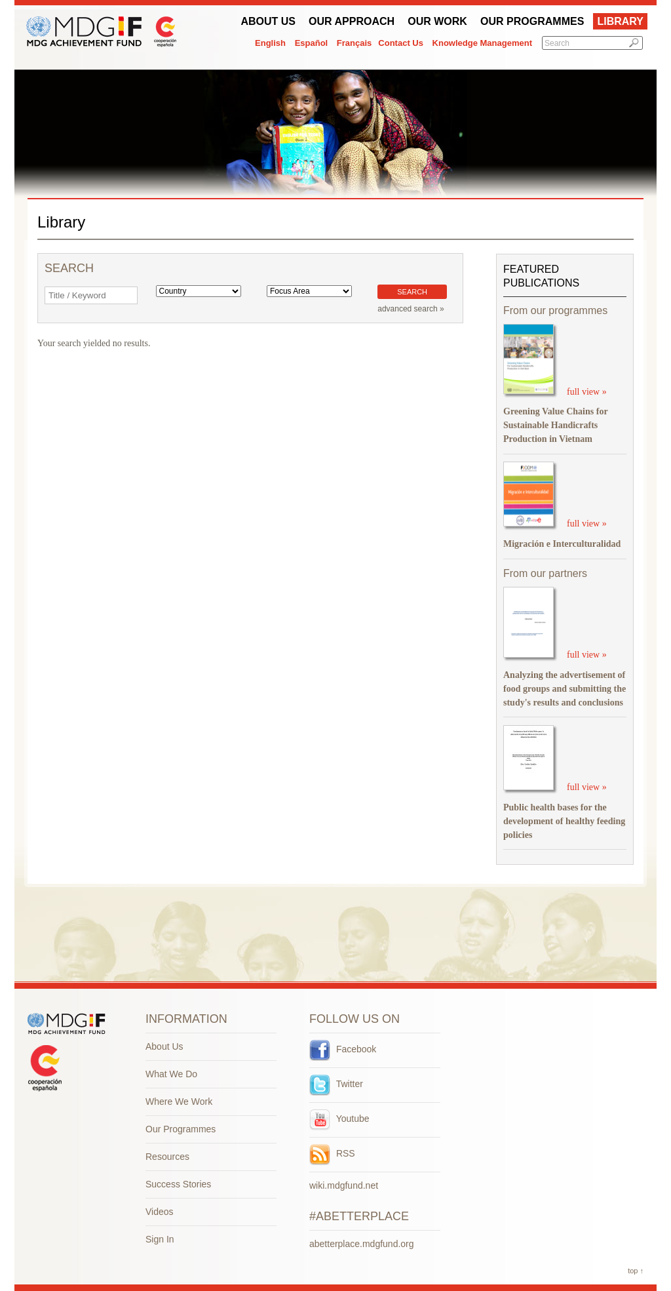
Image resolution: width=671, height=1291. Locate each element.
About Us (268, 21)
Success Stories (178, 1184)
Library (620, 21)
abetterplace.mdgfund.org (361, 1244)
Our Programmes (532, 21)
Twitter (336, 1084)
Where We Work (178, 1101)
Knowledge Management (482, 43)
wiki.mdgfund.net (343, 1185)
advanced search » (410, 308)
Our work (437, 21)
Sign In (159, 1239)
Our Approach (351, 21)
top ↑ (635, 1271)
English (270, 43)
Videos (159, 1211)
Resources (167, 1156)
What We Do (171, 1074)
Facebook (342, 1049)
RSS (332, 1153)
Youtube (339, 1118)
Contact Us (400, 43)
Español (311, 43)
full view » (587, 391)
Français (354, 43)
